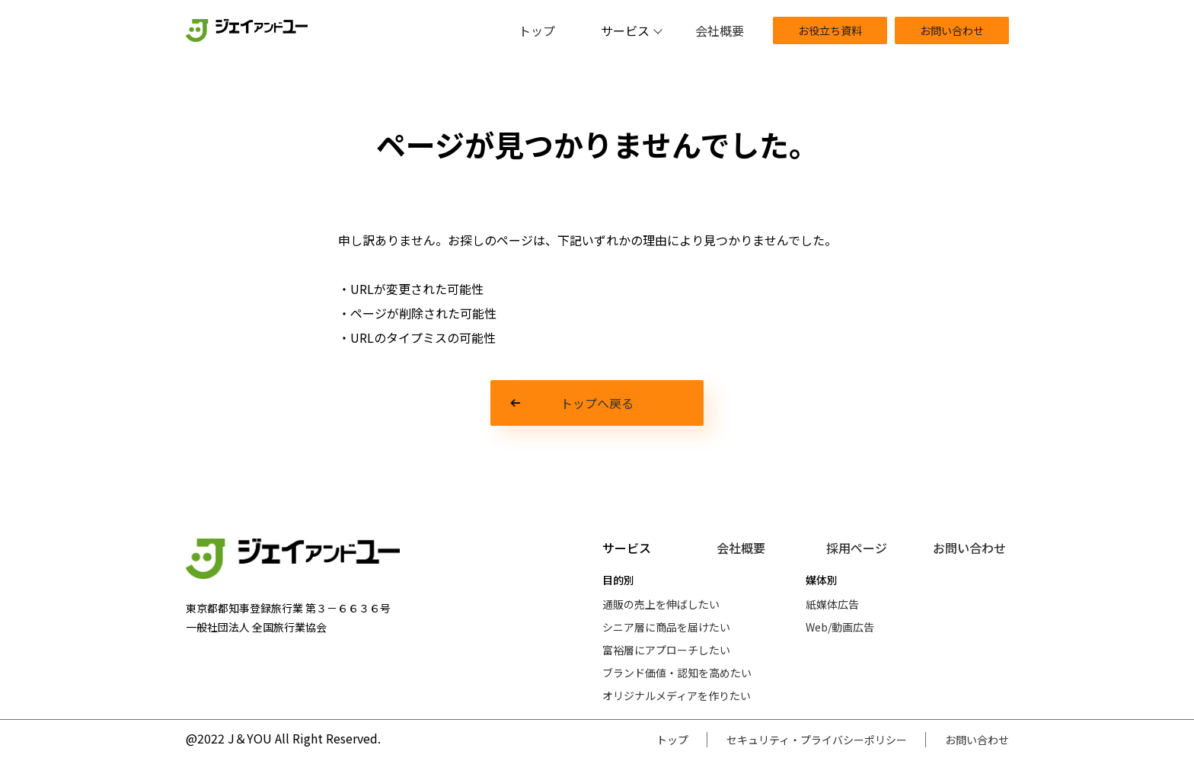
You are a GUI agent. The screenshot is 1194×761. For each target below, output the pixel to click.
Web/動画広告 (840, 627)
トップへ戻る (597, 403)
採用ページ (856, 548)
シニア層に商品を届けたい (666, 627)
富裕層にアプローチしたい (666, 649)
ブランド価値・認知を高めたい (677, 672)
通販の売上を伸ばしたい (661, 604)
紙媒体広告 (832, 604)
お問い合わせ (952, 30)
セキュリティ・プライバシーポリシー (816, 739)
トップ (537, 30)
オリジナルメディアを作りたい (676, 695)
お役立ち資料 (830, 30)
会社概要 (719, 30)
